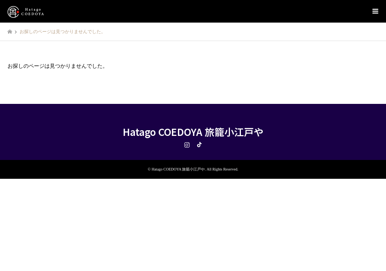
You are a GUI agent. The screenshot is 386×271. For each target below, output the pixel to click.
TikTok (199, 144)
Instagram (187, 144)
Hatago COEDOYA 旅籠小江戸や (193, 132)
